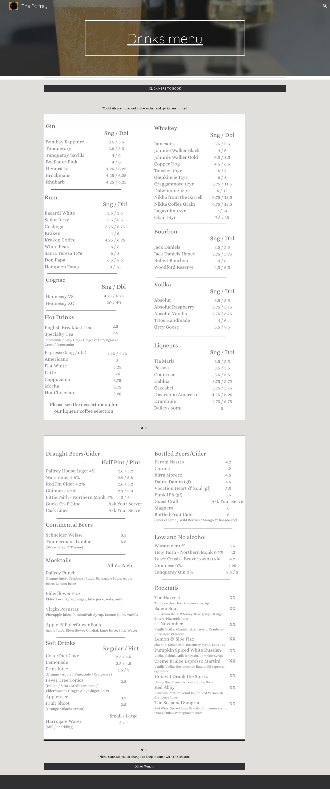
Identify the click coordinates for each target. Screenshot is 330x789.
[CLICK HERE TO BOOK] (165, 88)
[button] (325, 6)
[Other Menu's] (144, 766)
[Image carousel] (144, 271)
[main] (165, 38)
